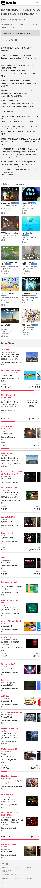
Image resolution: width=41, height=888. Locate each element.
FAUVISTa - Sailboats (8, 294)
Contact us (7, 871)
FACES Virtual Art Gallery (9, 233)
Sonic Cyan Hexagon (28, 233)
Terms (17, 878)
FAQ (16, 868)
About (4, 868)
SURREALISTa (5, 203)
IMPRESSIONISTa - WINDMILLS (28, 263)
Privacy (29, 878)
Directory (5, 878)
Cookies (4, 882)
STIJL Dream (26, 325)
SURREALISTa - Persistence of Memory (9, 326)
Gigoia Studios (19, 19)
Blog (29, 868)
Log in (36, 3)
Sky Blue (24, 203)
